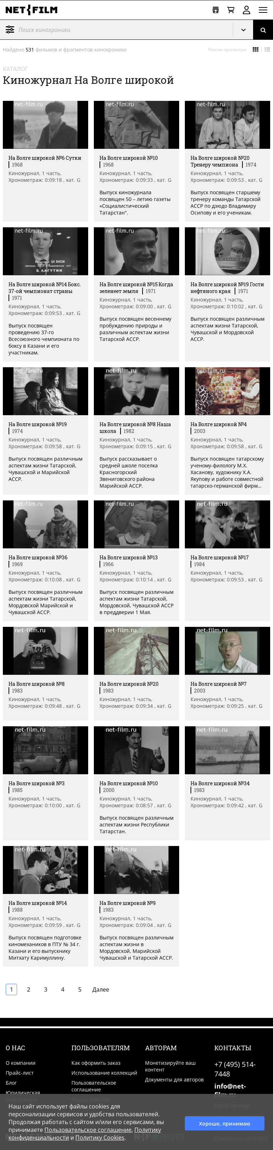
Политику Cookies (99, 1137)
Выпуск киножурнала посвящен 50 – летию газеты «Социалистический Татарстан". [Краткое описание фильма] (135, 202)
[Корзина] (230, 10)
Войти (246, 10)
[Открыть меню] (263, 10)
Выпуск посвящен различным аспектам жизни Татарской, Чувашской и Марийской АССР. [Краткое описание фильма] (45, 468)
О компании (21, 1062)
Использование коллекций (104, 1072)
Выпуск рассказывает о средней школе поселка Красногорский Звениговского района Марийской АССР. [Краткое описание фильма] (129, 472)
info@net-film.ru (230, 1090)
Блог (11, 1082)
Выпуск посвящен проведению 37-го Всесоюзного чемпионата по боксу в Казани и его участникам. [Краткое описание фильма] (44, 339)
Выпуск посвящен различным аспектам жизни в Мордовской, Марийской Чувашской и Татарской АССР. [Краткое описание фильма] (136, 947)
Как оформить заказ (96, 1062)
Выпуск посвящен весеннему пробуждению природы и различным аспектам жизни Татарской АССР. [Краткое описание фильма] (135, 328)
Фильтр (10, 29)
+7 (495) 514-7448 (235, 1069)
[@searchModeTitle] (114, 29)
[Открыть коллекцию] (216, 10)
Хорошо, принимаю (224, 1122)
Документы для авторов (174, 1079)
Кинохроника (246, 30)
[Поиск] (263, 29)
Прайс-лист (20, 1072)
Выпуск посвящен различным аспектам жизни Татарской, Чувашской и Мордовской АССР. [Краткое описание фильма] (227, 328)
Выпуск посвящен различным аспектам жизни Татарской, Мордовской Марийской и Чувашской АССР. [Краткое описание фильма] (45, 601)
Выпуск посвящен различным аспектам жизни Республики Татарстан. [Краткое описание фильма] (136, 824)
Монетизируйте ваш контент (170, 1066)
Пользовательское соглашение (93, 1086)
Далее (100, 989)
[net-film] (34, 10)
